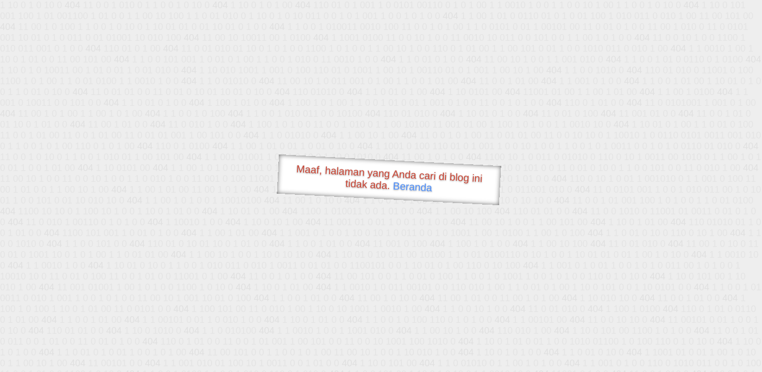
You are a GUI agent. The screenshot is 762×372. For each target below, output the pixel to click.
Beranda (412, 186)
